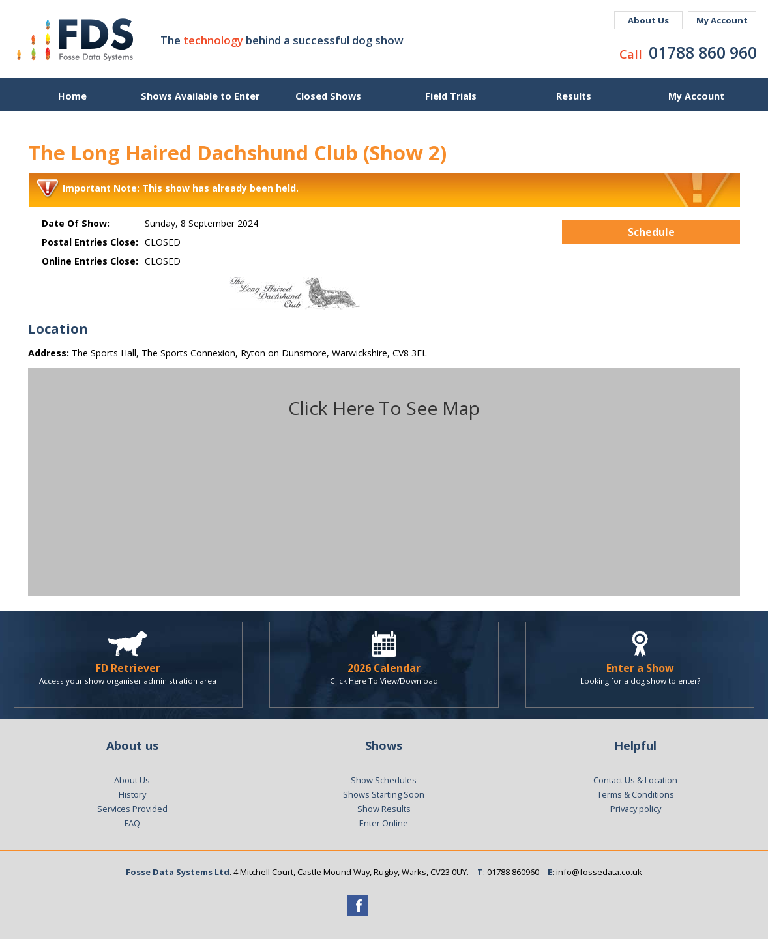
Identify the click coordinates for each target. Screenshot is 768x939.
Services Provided (132, 809)
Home (72, 96)
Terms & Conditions (635, 794)
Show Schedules (384, 780)
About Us (648, 20)
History (132, 794)
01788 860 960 (703, 52)
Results (573, 96)
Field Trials (451, 96)
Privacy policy (635, 809)
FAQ (132, 823)
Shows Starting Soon (383, 794)
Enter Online (383, 823)
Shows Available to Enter (200, 96)
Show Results (384, 809)
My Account (722, 20)
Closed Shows (328, 96)
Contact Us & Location (635, 780)
